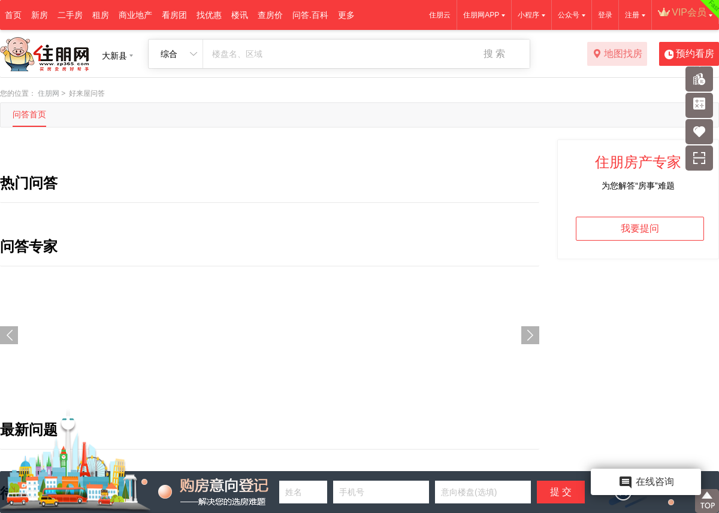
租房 (100, 15)
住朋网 (48, 93)
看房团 (174, 15)
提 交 (561, 492)
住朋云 (440, 15)
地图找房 (617, 54)
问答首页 (29, 114)
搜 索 (494, 53)
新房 (39, 15)
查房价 (270, 15)
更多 (346, 15)
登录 (605, 15)
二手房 (70, 15)
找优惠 (209, 15)
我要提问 (640, 228)
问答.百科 (310, 15)
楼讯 (239, 15)
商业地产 (135, 15)
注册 (632, 15)
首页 (13, 15)
